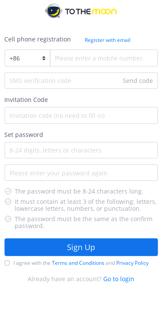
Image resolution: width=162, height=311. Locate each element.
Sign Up (81, 247)
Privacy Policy (132, 262)
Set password (23, 134)
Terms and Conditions (78, 262)
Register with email (107, 40)
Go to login (118, 278)
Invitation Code (26, 99)
